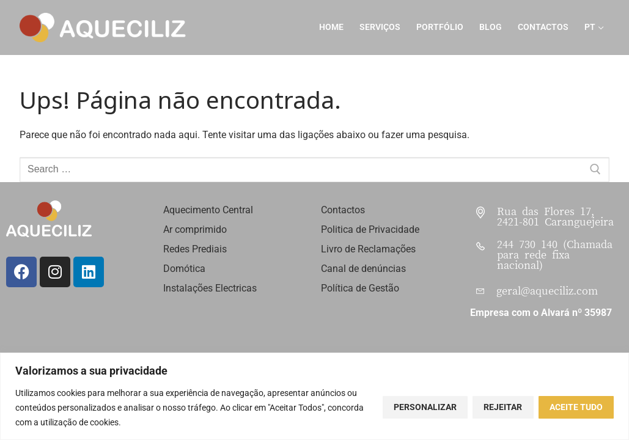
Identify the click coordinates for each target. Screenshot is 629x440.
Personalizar (425, 407)
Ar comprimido (195, 229)
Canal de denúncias (363, 268)
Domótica (185, 268)
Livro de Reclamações (368, 249)
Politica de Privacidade (370, 229)
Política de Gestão (360, 288)
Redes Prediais (195, 249)
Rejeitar (503, 407)
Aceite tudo (576, 407)
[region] (314, 396)
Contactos (343, 210)
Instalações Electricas (210, 288)
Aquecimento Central (208, 210)
